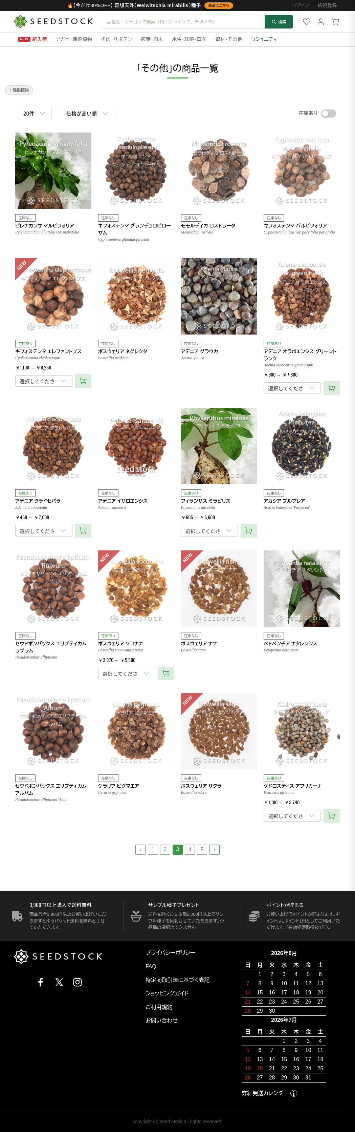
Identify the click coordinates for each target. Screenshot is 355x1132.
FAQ (151, 966)
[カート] (335, 21)
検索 (278, 21)
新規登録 (327, 5)
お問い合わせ (162, 1021)
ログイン (300, 5)
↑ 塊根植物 (19, 90)
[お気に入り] (306, 21)
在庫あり (308, 113)
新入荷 (39, 39)
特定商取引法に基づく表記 (177, 980)
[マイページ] (320, 21)
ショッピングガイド (167, 993)
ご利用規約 (159, 1007)
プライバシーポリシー (171, 953)
